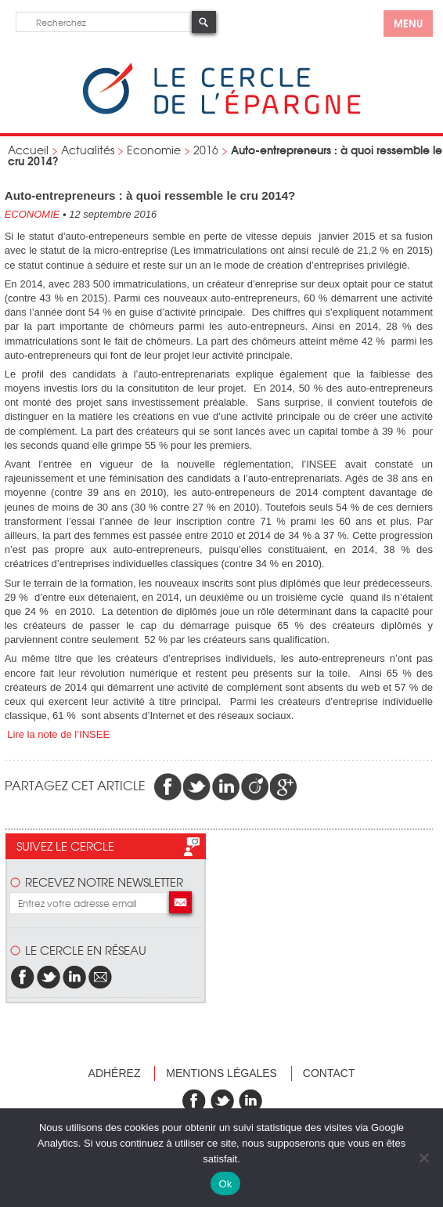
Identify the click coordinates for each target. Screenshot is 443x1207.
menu (408, 23)
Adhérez (114, 1073)
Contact (329, 1073)
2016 (205, 149)
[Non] (423, 1157)
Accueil (28, 149)
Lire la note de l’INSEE (57, 734)
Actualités (87, 149)
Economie (154, 149)
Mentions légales (221, 1073)
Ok (225, 1184)
